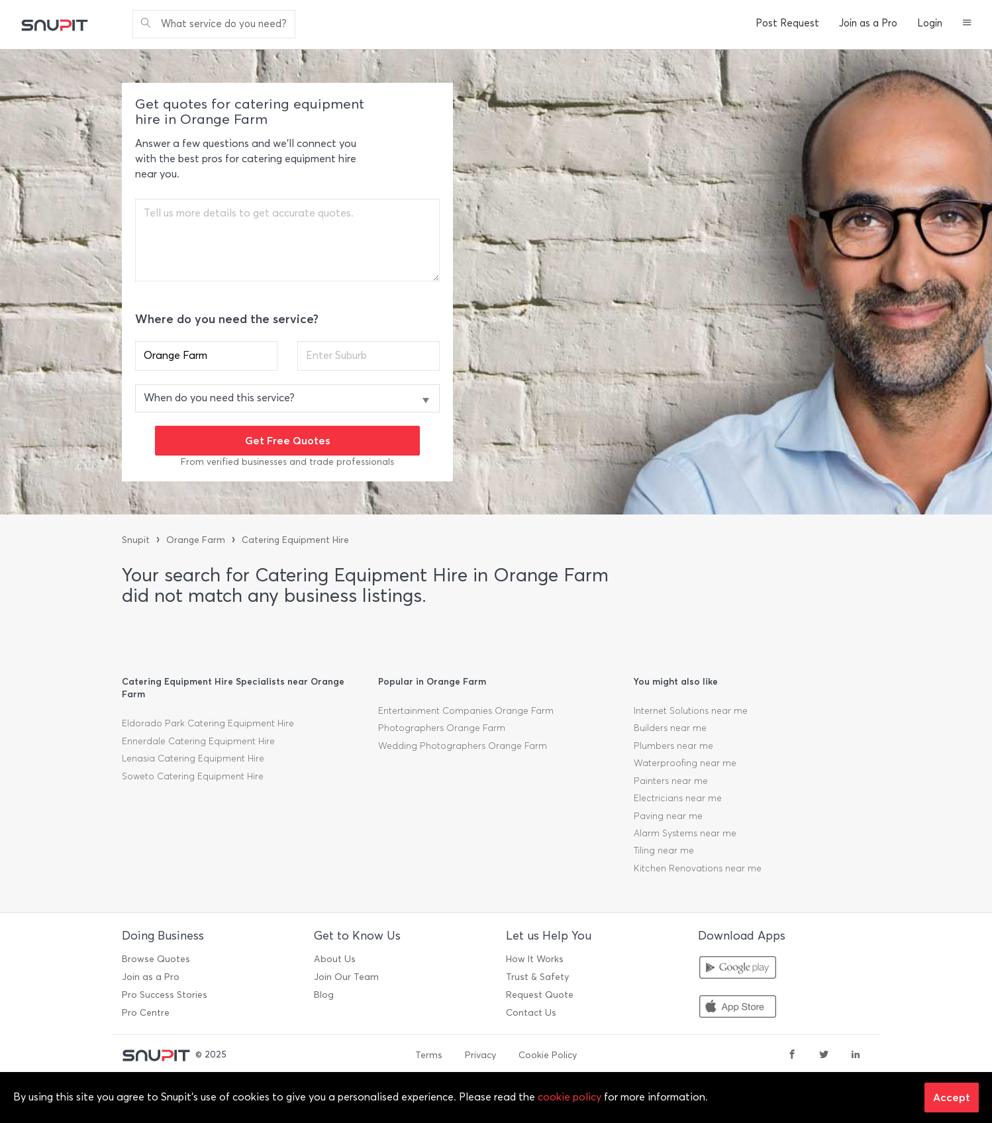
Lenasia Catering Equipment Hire (193, 758)
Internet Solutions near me (691, 710)
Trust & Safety (537, 977)
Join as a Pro (868, 23)
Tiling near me (664, 850)
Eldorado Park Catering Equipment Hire (208, 723)
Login (929, 23)
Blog (324, 995)
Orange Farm (195, 540)
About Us (335, 959)
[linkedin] (855, 1055)
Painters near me (671, 781)
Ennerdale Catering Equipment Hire (198, 741)
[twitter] (823, 1055)
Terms (428, 1055)
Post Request (787, 23)
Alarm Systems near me (685, 833)
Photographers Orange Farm (441, 728)
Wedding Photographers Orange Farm (462, 746)
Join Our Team (346, 977)
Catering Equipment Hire (295, 540)
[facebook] (792, 1055)
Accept (951, 1097)
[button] (967, 24)
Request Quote (539, 995)
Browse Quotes (156, 959)
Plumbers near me (673, 746)
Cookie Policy (548, 1055)
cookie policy (569, 1097)
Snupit (136, 540)
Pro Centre (146, 1012)
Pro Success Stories (164, 995)
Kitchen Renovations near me (698, 868)
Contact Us (531, 1012)
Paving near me (668, 816)
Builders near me (670, 728)
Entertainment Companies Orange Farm (466, 710)
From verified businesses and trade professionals (287, 461)
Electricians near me (678, 798)
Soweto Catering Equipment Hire (193, 776)
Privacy (480, 1055)
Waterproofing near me (685, 763)
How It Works (535, 959)
